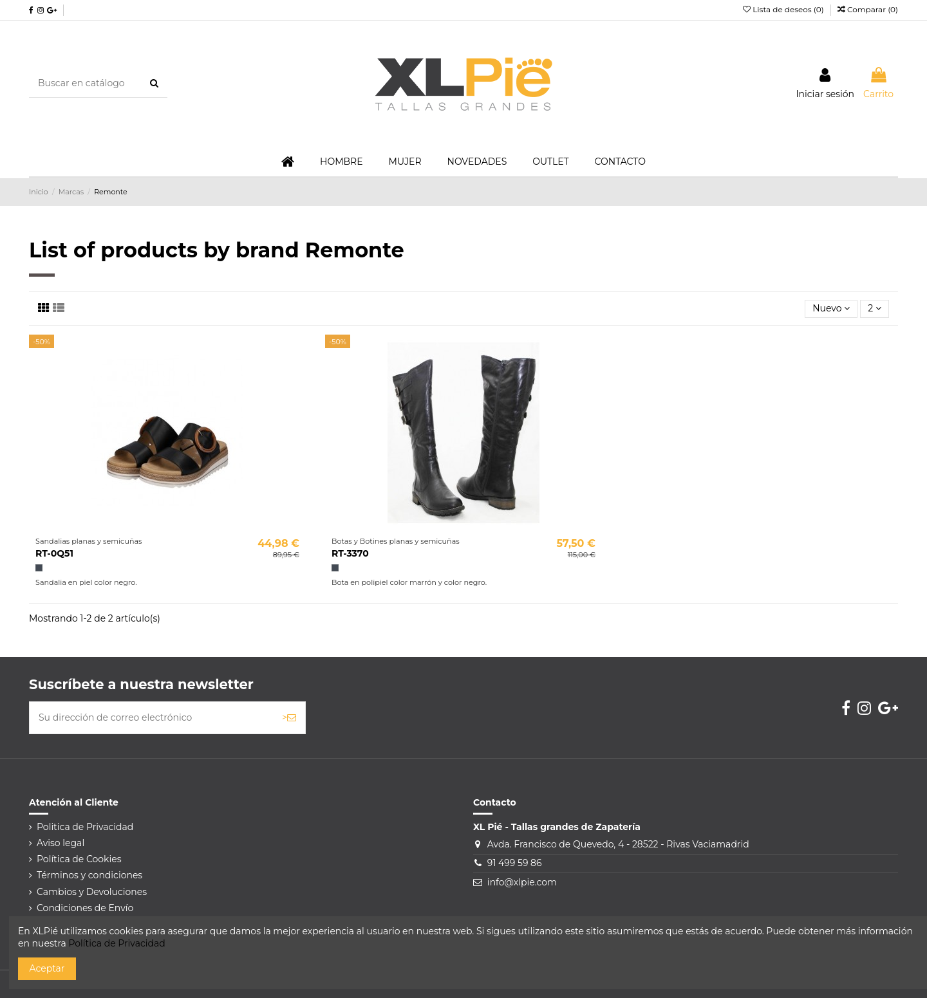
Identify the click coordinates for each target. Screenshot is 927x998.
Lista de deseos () (784, 9)
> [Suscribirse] (289, 717)
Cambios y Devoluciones (92, 892)
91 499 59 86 (514, 863)
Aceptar (47, 968)
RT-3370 (350, 553)
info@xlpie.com (522, 882)
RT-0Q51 (54, 553)
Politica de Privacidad (85, 827)
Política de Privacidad (116, 943)
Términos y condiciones (89, 875)
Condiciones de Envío (85, 908)
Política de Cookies (79, 859)
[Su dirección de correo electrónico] (151, 718)
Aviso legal (60, 843)
